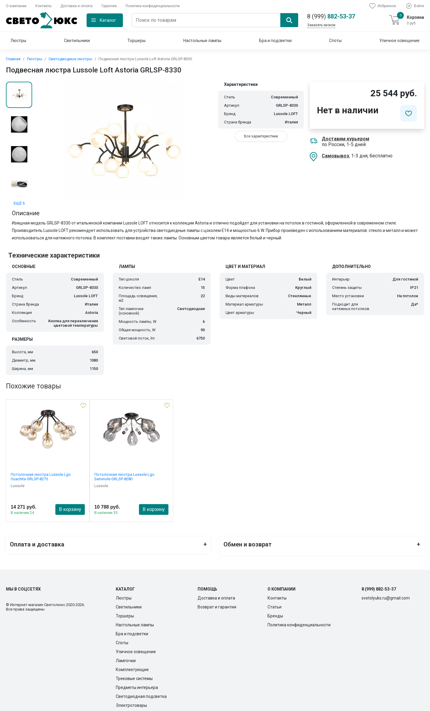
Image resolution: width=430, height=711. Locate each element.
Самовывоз (335, 156)
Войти (414, 6)
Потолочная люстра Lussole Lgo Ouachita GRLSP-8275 (41, 476)
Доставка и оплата (76, 6)
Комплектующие (132, 666)
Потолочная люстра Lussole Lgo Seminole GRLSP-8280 (124, 476)
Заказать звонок (321, 25)
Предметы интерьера (137, 683)
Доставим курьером (345, 139)
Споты (335, 40)
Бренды (275, 612)
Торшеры (136, 40)
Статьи (275, 603)
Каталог (107, 20)
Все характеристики (261, 136)
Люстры (18, 40)
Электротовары (131, 701)
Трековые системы (134, 675)
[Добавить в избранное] (408, 113)
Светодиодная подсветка (141, 692)
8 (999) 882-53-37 (379, 585)
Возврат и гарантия (217, 603)
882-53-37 (331, 16)
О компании (16, 6)
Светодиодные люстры (70, 59)
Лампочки (126, 657)
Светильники (77, 40)
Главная (13, 59)
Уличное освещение (399, 40)
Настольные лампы (202, 40)
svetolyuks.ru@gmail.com (386, 594)
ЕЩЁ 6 (19, 203)
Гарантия (109, 6)
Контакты (43, 6)
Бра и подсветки (275, 40)
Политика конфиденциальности (153, 6)
